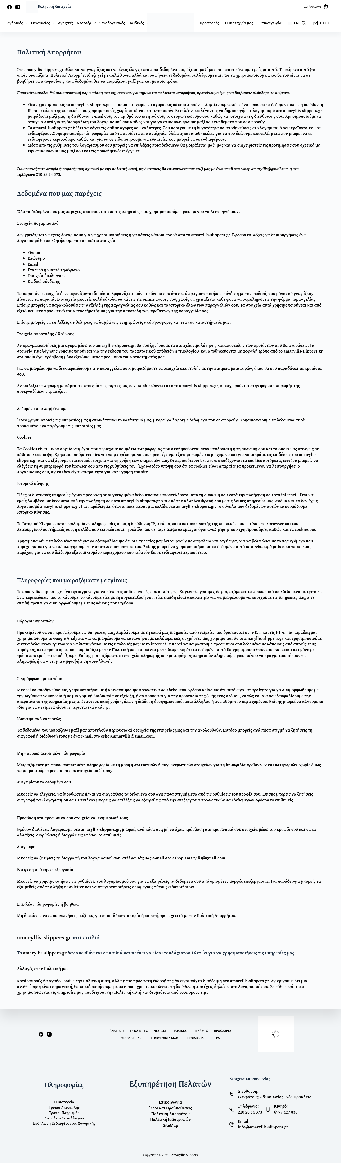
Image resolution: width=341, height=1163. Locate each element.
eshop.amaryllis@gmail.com (265, 168)
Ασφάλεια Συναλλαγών (64, 1118)
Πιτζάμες (200, 1031)
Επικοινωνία (270, 23)
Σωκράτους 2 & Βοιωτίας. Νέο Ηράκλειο (274, 1097)
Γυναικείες (43, 23)
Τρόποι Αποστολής (64, 1107)
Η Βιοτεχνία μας (239, 23)
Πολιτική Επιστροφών (170, 1119)
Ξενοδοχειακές (112, 23)
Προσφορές (209, 23)
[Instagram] (17, 7)
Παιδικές (139, 23)
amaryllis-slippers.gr (43, 69)
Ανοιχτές (65, 23)
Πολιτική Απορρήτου (170, 1113)
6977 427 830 (285, 1112)
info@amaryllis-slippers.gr (263, 1127)
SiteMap (170, 1125)
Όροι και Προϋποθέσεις (170, 1108)
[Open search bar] (303, 23)
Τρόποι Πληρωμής (64, 1112)
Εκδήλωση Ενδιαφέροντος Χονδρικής (64, 1123)
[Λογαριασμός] (316, 6)
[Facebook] (9, 7)
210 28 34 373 (48, 174)
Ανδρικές (18, 23)
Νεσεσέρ (87, 23)
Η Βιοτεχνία (64, 1102)
